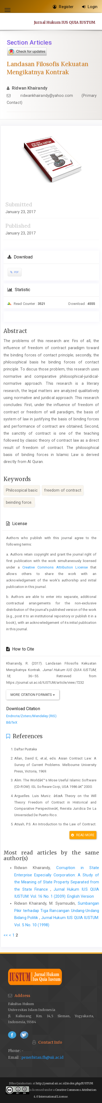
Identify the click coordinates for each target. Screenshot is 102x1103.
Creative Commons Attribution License (55, 567)
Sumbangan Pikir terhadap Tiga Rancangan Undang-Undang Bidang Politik (56, 910)
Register (63, 7)
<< (5, 935)
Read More (82, 835)
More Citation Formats (32, 695)
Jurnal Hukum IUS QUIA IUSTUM (64, 22)
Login (89, 7)
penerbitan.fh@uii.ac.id (42, 1057)
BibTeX (11, 722)
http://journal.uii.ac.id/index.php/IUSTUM (64, 1083)
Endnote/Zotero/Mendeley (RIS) (31, 716)
